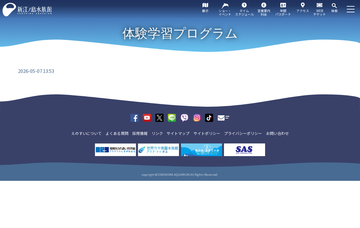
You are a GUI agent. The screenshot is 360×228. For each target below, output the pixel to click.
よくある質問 (117, 133)
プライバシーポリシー (243, 133)
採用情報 (139, 133)
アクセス (302, 10)
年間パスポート (283, 12)
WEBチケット (319, 12)
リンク (157, 133)
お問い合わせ (277, 133)
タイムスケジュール (244, 12)
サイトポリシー (207, 133)
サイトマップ (178, 133)
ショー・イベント (225, 12)
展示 (205, 10)
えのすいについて (86, 133)
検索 (334, 10)
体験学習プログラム (180, 33)
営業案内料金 (264, 12)
